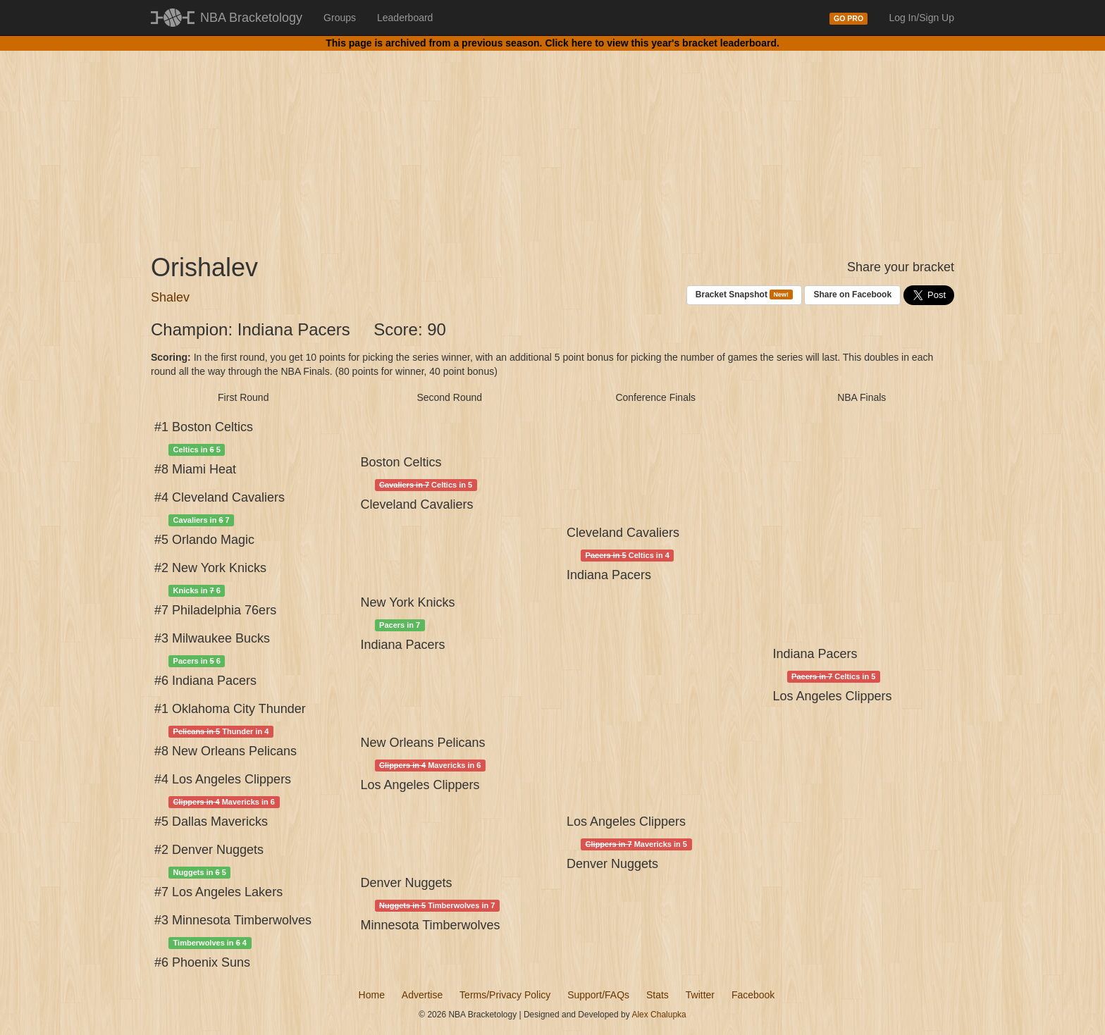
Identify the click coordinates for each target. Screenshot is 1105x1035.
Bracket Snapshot (744, 295)
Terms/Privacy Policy (504, 994)
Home (372, 994)
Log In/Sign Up (921, 17)
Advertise (422, 994)
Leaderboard (405, 17)
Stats (657, 994)
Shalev (170, 297)
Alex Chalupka (658, 1014)
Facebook (752, 994)
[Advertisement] (552, 141)
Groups (339, 17)
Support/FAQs (598, 994)
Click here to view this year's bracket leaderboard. (662, 43)
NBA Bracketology (251, 18)
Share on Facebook (852, 294)
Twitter (700, 994)
